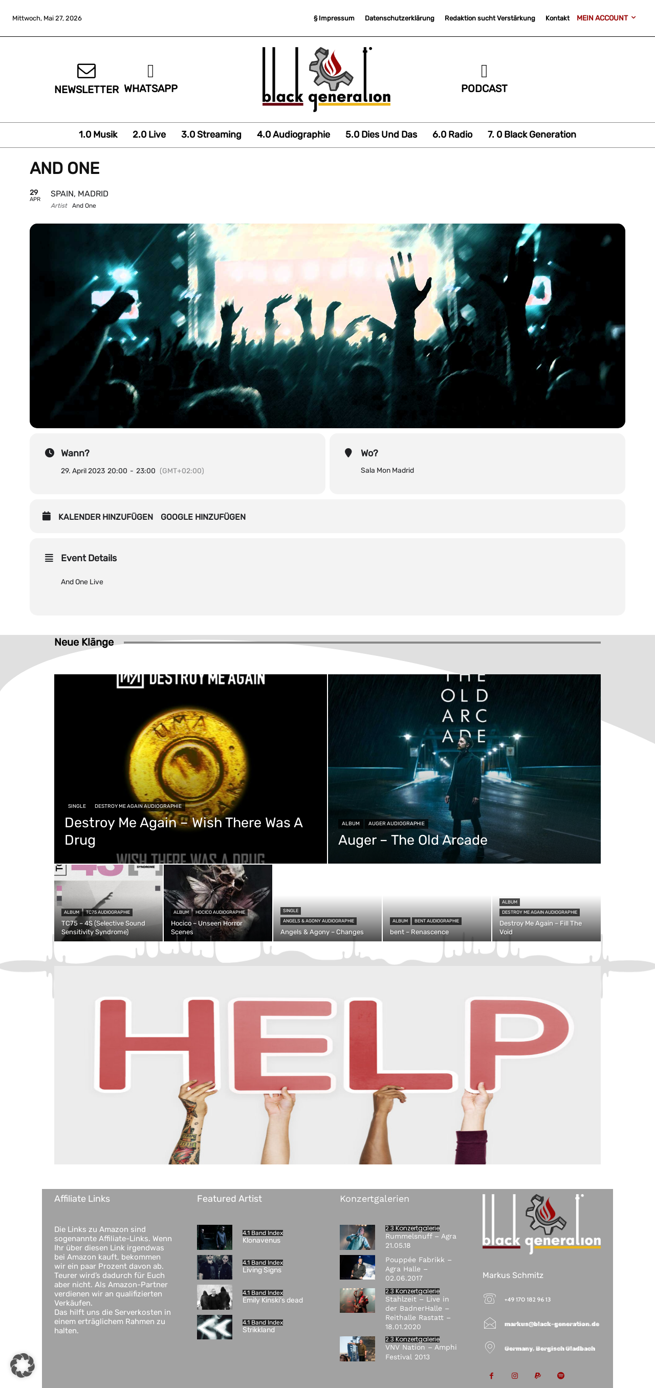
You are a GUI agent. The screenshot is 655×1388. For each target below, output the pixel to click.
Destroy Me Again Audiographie (138, 806)
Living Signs (262, 1270)
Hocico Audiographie (220, 912)
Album (351, 824)
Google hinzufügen (203, 517)
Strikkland (259, 1330)
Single (77, 806)
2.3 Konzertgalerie (412, 1228)
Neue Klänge (84, 642)
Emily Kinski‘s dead (273, 1300)
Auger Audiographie (396, 824)
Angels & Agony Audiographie (318, 920)
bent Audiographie (436, 920)
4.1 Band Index (263, 1233)
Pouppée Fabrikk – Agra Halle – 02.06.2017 (418, 1268)
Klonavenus (261, 1240)
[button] (22, 1365)
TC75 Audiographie (108, 912)
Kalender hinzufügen (105, 517)
